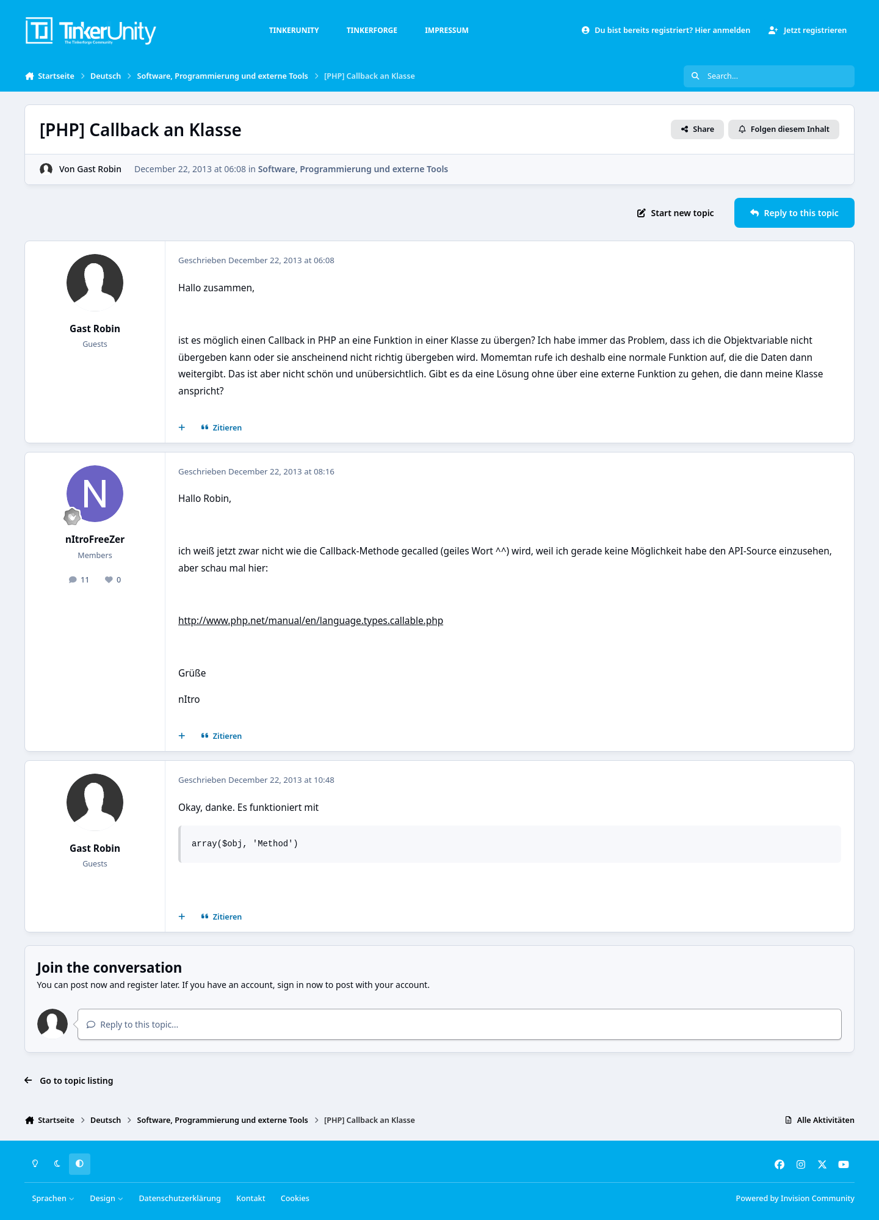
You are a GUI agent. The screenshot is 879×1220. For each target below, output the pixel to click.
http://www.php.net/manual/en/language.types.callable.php (310, 620)
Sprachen (53, 1198)
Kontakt (250, 1198)
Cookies (295, 1198)
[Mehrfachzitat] (182, 428)
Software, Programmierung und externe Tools (353, 169)
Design (106, 1198)
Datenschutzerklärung (179, 1198)
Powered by (795, 1198)
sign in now (300, 984)
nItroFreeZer (95, 539)
